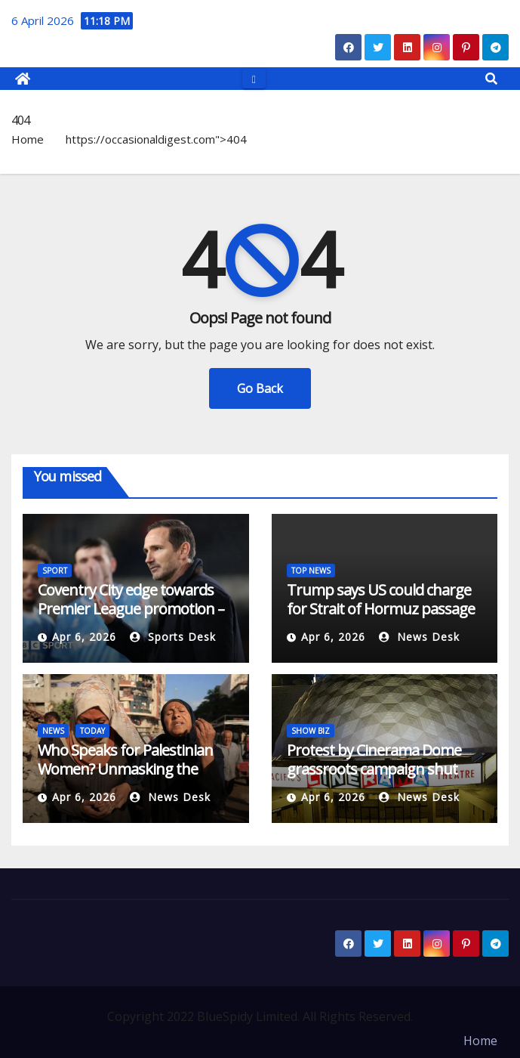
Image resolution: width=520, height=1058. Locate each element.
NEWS (53, 730)
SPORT (54, 570)
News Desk (419, 637)
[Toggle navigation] (254, 78)
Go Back (260, 388)
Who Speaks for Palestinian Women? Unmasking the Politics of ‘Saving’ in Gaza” (125, 769)
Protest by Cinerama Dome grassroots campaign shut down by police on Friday (374, 769)
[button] (491, 78)
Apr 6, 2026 (84, 637)
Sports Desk (173, 637)
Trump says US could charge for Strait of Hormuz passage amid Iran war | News (381, 609)
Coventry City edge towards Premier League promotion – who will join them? (131, 609)
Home (27, 139)
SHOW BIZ (310, 730)
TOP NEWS (311, 570)
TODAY (92, 730)
